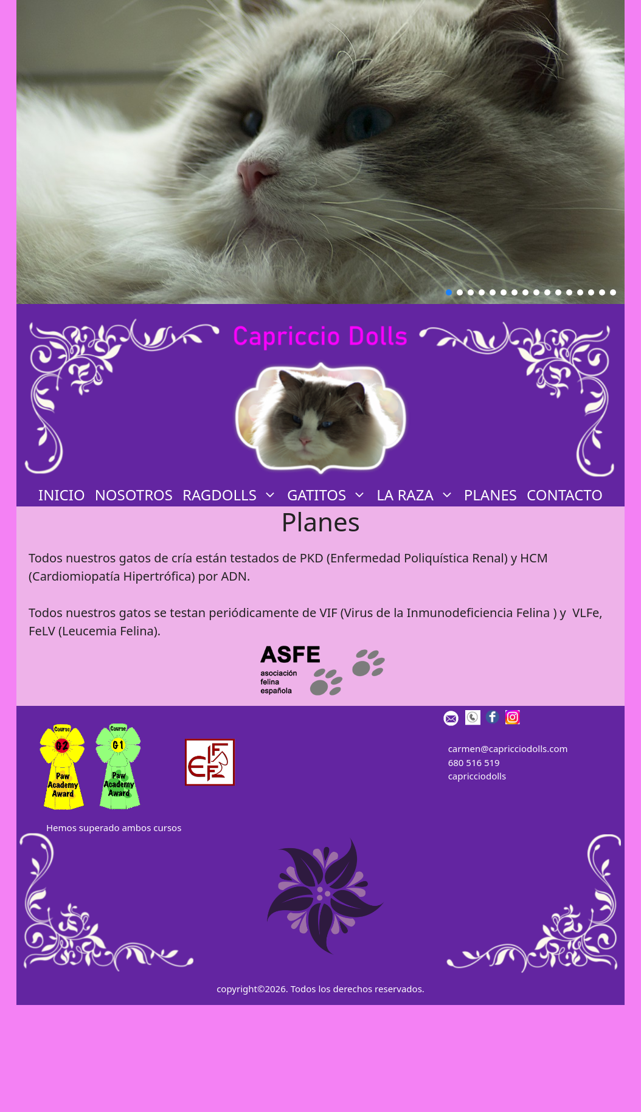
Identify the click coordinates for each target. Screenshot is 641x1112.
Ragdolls (232, 494)
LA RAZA (417, 494)
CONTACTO (565, 495)
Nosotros (134, 495)
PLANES (490, 495)
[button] (449, 292)
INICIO (61, 495)
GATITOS (329, 494)
